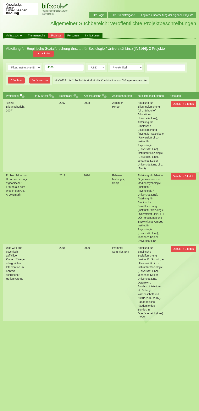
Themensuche (36, 35)
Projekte (56, 35)
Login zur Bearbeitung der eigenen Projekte (167, 15)
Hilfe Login (98, 15)
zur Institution (43, 53)
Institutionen (92, 35)
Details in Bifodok (183, 103)
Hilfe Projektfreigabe (123, 15)
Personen (73, 35)
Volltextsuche (14, 35)
